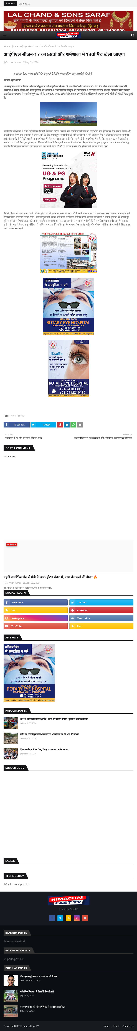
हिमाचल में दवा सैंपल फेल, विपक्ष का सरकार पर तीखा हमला (44, 749)
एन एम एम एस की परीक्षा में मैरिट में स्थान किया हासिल (42, 1006)
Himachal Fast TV (30, 1026)
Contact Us (127, 1026)
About (116, 1026)
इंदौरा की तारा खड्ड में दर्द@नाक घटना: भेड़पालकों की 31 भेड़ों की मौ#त (49, 734)
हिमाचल (15, 46)
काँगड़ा (13, 415)
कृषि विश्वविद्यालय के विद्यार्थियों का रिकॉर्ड (37, 991)
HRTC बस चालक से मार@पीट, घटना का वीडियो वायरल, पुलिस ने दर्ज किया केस (54, 719)
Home (7, 46)
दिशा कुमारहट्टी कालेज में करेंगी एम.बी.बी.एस (38, 976)
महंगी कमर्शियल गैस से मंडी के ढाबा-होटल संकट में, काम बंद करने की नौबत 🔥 (50, 577)
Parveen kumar (13, 62)
